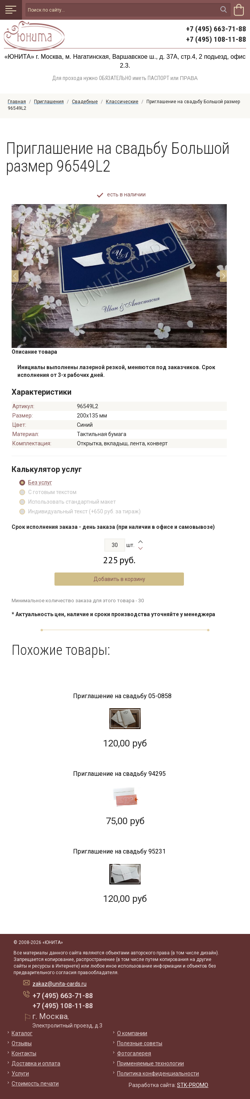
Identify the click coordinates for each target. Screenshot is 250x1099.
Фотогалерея (134, 1053)
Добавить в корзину (119, 579)
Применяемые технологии (150, 1063)
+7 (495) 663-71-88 (216, 28)
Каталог (22, 1033)
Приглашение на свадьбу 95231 (119, 851)
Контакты (24, 1053)
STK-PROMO (192, 1085)
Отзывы (22, 1043)
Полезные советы (139, 1043)
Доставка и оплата (36, 1063)
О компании (132, 1033)
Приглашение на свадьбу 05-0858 (122, 696)
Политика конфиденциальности (158, 1073)
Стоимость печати (35, 1083)
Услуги (20, 1073)
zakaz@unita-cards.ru (59, 984)
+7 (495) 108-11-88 (216, 39)
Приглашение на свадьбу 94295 (119, 773)
